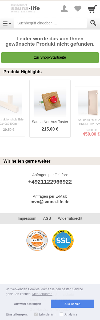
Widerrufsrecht (70, 218)
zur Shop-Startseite (50, 57)
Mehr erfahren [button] (42, 294)
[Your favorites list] (77, 8)
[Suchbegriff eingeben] (50, 23)
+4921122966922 (50, 182)
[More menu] (64, 8)
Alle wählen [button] (72, 303)
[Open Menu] (7, 23)
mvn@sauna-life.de (49, 202)
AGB (47, 218)
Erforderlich (47, 314)
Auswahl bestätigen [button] (27, 303)
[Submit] (93, 23)
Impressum (27, 218)
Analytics (71, 314)
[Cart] (92, 8)
